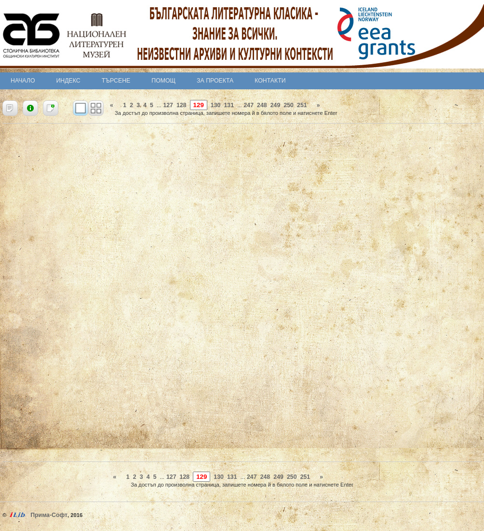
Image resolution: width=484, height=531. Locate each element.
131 (229, 105)
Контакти (270, 80)
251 (302, 105)
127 (168, 105)
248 (262, 105)
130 (216, 105)
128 (181, 105)
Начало (23, 80)
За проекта (215, 80)
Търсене (116, 80)
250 (288, 105)
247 (248, 105)
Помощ (163, 80)
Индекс (68, 80)
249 (275, 105)
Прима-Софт (48, 515)
